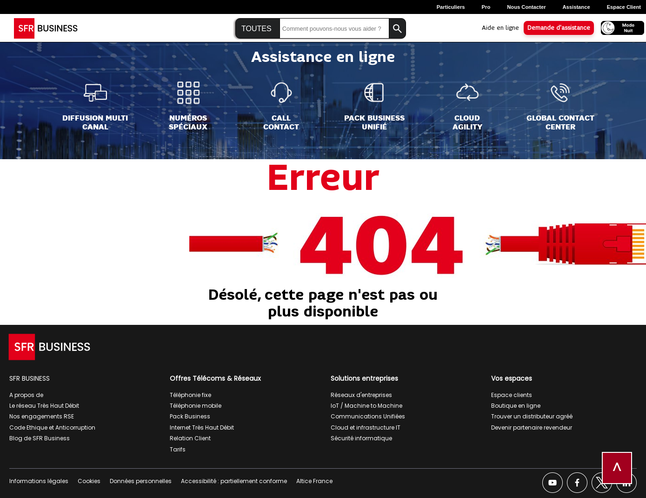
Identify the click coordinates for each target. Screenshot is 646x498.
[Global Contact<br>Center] (560, 106)
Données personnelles (141, 481)
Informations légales (38, 481)
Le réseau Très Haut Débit (44, 406)
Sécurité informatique (361, 438)
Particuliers (451, 7)
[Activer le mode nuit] (619, 27)
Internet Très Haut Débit (202, 427)
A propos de (26, 395)
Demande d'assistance (558, 28)
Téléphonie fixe (190, 395)
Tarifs (178, 449)
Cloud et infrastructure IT (365, 427)
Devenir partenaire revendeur (531, 427)
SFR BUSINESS (29, 378)
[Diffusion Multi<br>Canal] (95, 106)
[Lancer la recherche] (397, 28)
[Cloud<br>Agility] (467, 106)
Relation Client (190, 438)
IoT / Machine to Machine (366, 406)
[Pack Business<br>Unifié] (374, 106)
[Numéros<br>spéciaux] (188, 106)
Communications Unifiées (368, 416)
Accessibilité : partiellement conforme (234, 481)
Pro (486, 7)
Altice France (314, 481)
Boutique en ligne (515, 406)
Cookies (89, 481)
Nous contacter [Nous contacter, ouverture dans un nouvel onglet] (526, 7)
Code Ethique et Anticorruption (52, 427)
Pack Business (190, 416)
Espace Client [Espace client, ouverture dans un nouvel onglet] (624, 7)
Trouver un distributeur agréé (532, 416)
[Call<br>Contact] (281, 106)
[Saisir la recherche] (334, 29)
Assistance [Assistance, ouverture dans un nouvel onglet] (576, 7)
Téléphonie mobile (195, 406)
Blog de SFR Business (39, 438)
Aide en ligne (500, 28)
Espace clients (511, 395)
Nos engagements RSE (41, 416)
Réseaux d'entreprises (361, 395)
